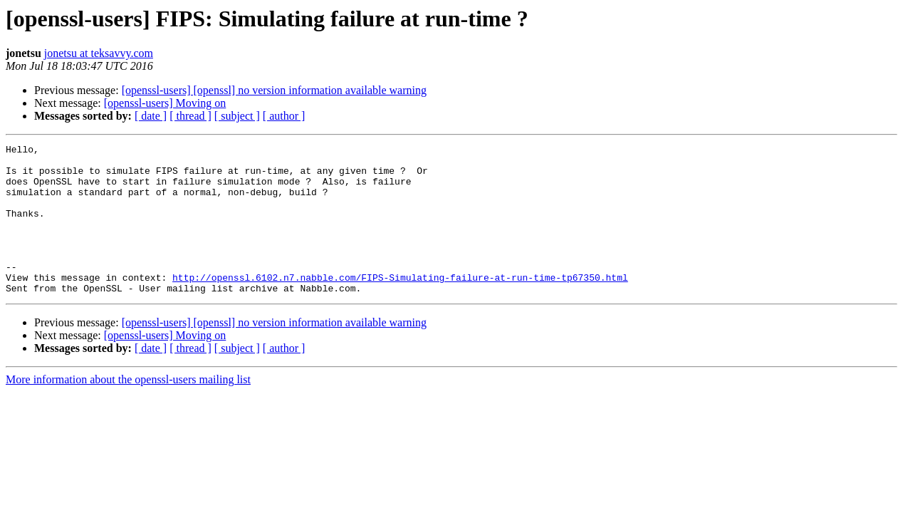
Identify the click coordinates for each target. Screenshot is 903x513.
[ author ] (284, 116)
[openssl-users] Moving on (165, 103)
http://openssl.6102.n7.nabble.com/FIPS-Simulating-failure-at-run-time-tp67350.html (400, 305)
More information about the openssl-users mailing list (128, 409)
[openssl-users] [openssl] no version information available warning (274, 90)
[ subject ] (237, 116)
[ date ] (151, 116)
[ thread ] (190, 116)
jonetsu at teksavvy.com (98, 53)
